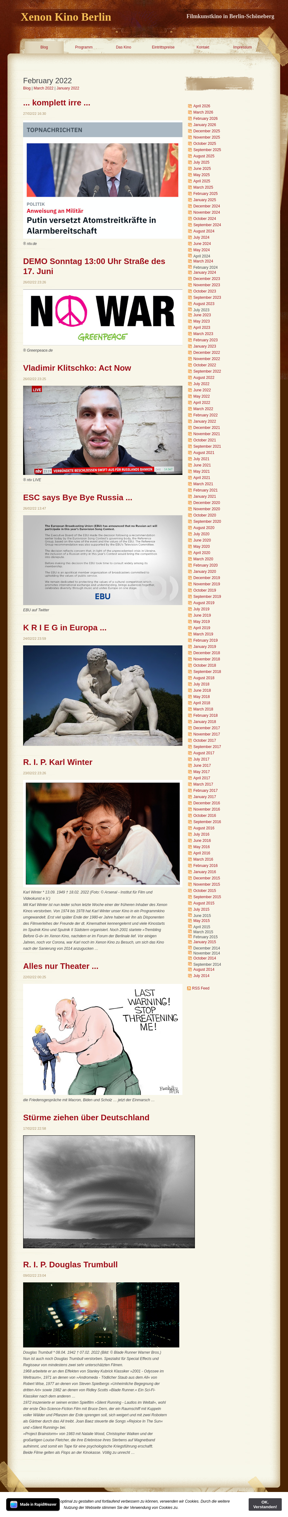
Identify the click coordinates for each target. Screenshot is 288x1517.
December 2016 (206, 803)
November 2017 (206, 734)
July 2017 (201, 759)
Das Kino (123, 47)
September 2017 (207, 747)
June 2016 (202, 840)
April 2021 (201, 478)
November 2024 (206, 212)
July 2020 (201, 534)
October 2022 (204, 365)
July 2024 (201, 237)
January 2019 (204, 646)
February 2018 (205, 715)
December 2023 (206, 279)
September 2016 (207, 822)
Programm (83, 47)
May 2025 (201, 175)
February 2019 (205, 640)
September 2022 (207, 371)
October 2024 (204, 218)
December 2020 (206, 503)
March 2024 (203, 261)
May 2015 (201, 921)
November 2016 (206, 809)
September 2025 (207, 150)
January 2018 (204, 722)
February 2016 (205, 865)
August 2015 (203, 903)
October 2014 (204, 958)
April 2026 (201, 106)
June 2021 (202, 465)
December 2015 (206, 878)
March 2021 (203, 484)
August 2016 (203, 828)
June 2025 (202, 168)
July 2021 (201, 459)
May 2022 (201, 396)
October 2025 (204, 143)
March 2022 (43, 88)
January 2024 (204, 272)
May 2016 (201, 847)
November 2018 (206, 659)
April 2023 (201, 327)
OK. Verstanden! (265, 1504)
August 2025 (203, 156)
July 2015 (201, 909)
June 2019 (202, 615)
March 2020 (203, 559)
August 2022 (203, 377)
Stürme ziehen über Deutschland (86, 1117)
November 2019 (206, 584)
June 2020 (202, 540)
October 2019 (204, 590)
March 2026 (203, 112)
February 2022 (205, 415)
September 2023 (207, 297)
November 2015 (206, 884)
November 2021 (206, 434)
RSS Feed (200, 988)
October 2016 (204, 815)
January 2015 (204, 942)
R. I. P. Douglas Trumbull (70, 1264)
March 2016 (203, 859)
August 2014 (203, 969)
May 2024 (201, 250)
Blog (44, 47)
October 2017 (204, 740)
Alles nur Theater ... (60, 966)
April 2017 (201, 778)
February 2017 (205, 790)
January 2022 (68, 88)
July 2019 (201, 609)
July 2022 (201, 384)
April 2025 (201, 181)
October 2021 (204, 440)
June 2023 (202, 315)
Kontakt (202, 47)
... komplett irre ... (56, 102)
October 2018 (204, 665)
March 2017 (203, 784)
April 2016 (201, 853)
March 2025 (203, 187)
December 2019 (206, 578)
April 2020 (201, 553)
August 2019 (203, 603)
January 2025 (204, 200)
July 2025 (201, 162)
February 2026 (205, 118)
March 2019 (203, 634)
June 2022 (202, 390)
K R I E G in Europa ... (65, 627)
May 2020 (201, 546)
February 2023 (205, 340)
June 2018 (202, 690)
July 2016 (201, 834)
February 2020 (205, 565)
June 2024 (202, 244)
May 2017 (201, 772)
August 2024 (203, 231)
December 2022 (206, 352)
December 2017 (206, 728)
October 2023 (204, 291)
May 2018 (201, 697)
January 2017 (204, 797)
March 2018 (203, 709)
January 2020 (204, 571)
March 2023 (203, 334)
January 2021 (204, 496)
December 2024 (206, 206)
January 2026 (204, 125)
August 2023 (203, 304)
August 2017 (203, 753)
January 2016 (204, 872)
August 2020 (203, 528)
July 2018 (201, 684)
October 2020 (204, 515)
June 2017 (202, 765)
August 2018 (203, 678)
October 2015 (204, 890)
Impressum (242, 47)
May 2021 (201, 471)
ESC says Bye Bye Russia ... (77, 497)
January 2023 (204, 346)
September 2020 (207, 521)
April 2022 (201, 402)
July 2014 (201, 976)
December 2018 (206, 653)
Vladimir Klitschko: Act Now (77, 368)
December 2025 (206, 131)
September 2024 (207, 225)
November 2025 (206, 137)
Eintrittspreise (163, 47)
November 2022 (206, 359)
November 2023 (206, 285)
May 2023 (201, 321)
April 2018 (201, 703)
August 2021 (203, 453)
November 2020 (206, 509)
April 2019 (201, 628)
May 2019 (201, 621)
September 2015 (207, 897)
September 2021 (207, 446)
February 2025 (205, 193)
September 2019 (207, 596)
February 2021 (205, 490)
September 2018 (207, 671)
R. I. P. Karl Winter (57, 762)
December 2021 (206, 427)
